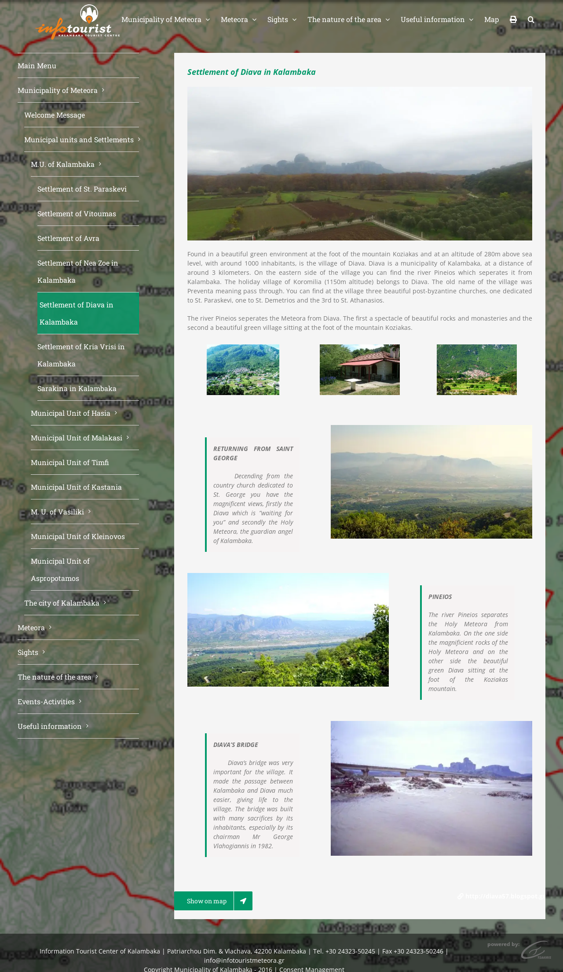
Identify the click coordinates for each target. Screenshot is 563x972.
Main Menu (37, 65)
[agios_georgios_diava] (360, 348)
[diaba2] (477, 348)
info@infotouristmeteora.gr (244, 960)
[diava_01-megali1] (243, 348)
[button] (531, 18)
